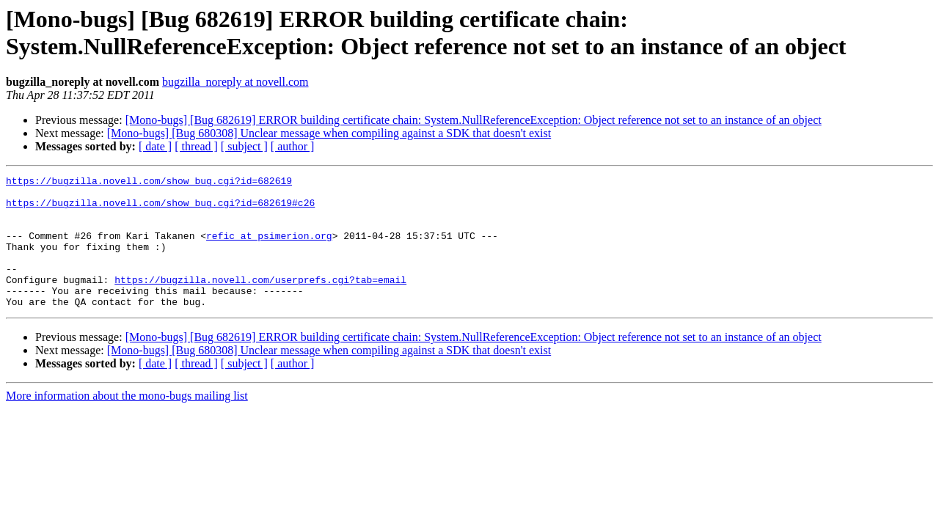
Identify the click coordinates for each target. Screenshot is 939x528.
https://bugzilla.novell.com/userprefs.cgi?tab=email (260, 301)
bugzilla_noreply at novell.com (235, 82)
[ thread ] (196, 146)
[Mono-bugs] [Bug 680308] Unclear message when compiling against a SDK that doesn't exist (329, 133)
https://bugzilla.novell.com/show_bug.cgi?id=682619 (149, 182)
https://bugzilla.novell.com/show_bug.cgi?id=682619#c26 (160, 209)
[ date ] (155, 146)
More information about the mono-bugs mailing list (127, 422)
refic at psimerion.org (269, 248)
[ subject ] (244, 146)
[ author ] (293, 146)
